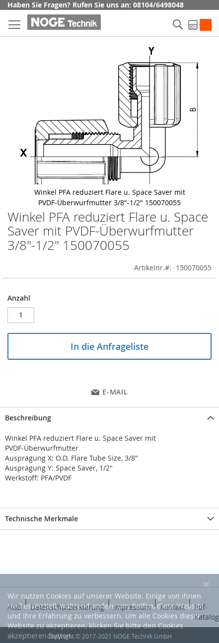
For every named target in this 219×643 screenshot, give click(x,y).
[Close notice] (206, 610)
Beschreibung (28, 417)
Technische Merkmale (41, 518)
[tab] (109, 417)
